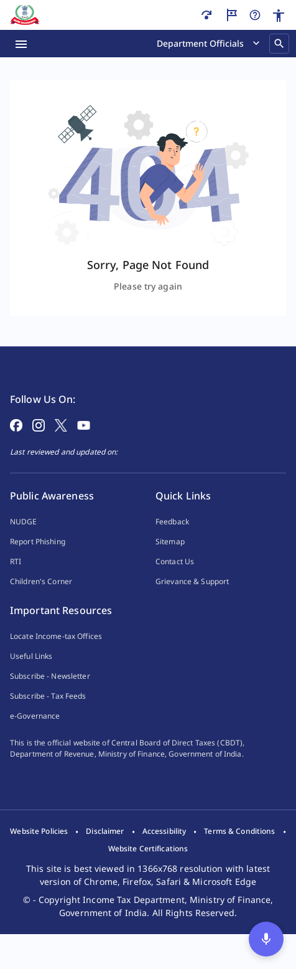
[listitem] (39, 866)
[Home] (25, 15)
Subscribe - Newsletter (50, 696)
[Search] (279, 43)
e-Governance (35, 735)
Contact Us (174, 581)
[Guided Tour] (231, 14)
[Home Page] (44, 378)
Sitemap (170, 561)
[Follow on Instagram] (38, 444)
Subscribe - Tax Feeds (48, 716)
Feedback (172, 541)
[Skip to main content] (206, 14)
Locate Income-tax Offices (56, 656)
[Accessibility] (278, 15)
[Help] (255, 15)
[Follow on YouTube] (83, 444)
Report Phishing (37, 561)
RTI (15, 581)
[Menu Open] (21, 43)
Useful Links (31, 676)
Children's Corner (41, 601)
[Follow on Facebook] (16, 444)
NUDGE (23, 541)
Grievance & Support (192, 601)
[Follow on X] (61, 444)
